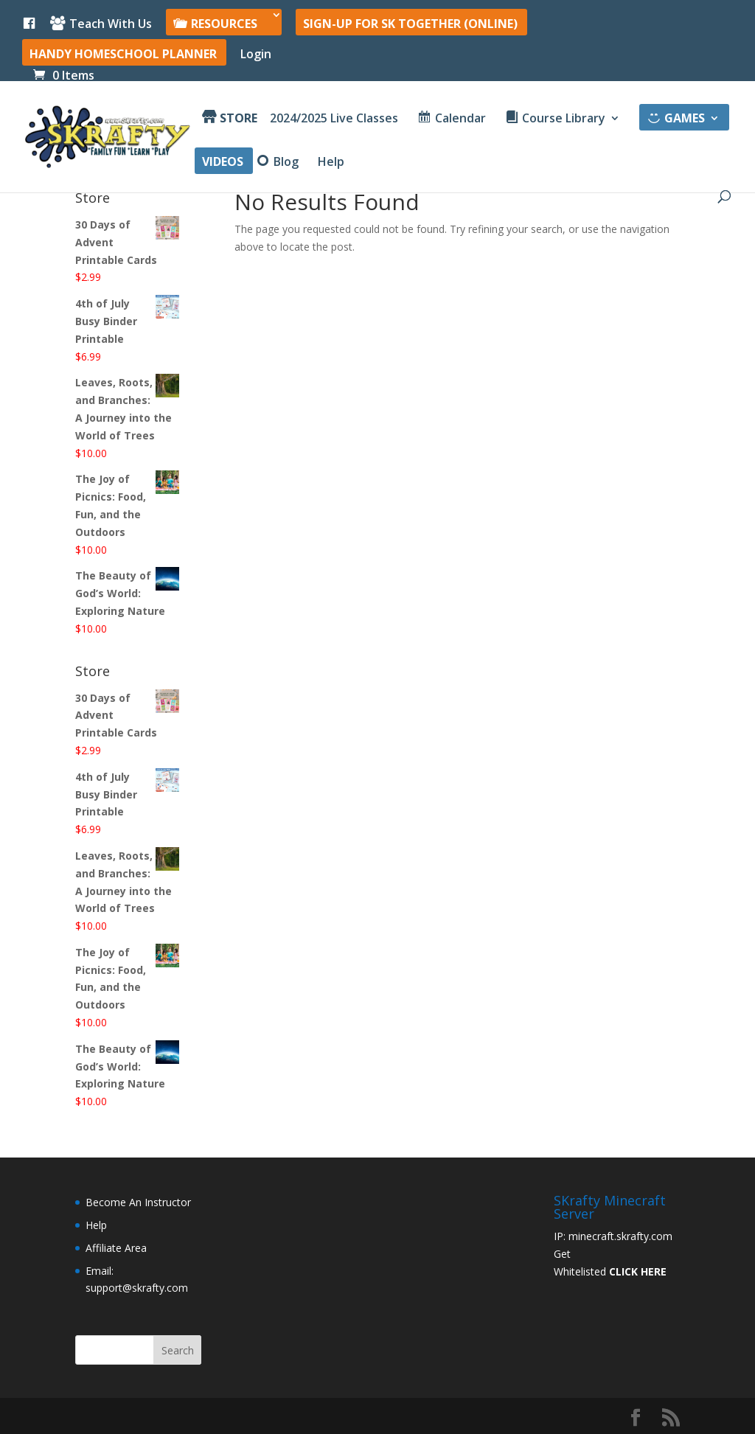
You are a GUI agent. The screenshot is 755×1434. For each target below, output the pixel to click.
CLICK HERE (638, 1271)
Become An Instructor (138, 1202)
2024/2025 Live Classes (334, 119)
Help (331, 163)
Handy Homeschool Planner (123, 55)
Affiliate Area (116, 1248)
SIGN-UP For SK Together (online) (410, 25)
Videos (222, 163)
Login (255, 55)
